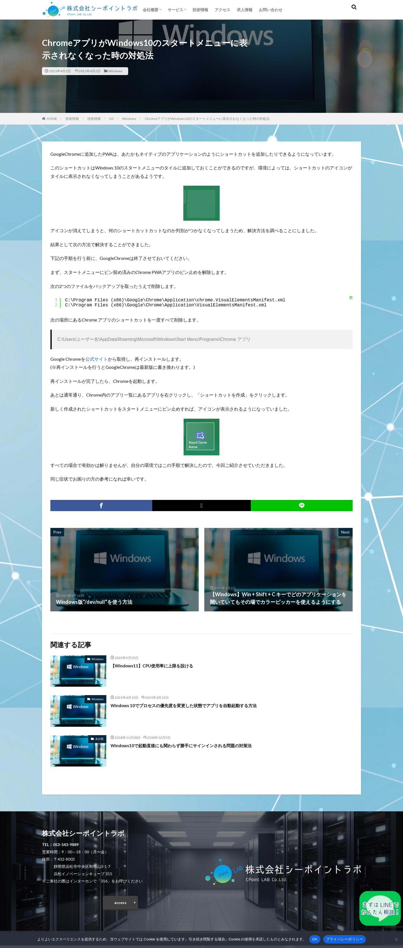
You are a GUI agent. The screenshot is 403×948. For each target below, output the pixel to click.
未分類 (99, 738)
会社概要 (150, 9)
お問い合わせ (270, 9)
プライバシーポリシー (344, 939)
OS (111, 119)
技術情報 (200, 9)
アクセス (222, 9)
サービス (175, 9)
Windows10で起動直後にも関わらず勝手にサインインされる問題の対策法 (195, 745)
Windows (115, 71)
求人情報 (244, 9)
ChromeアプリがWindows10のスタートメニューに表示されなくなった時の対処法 (207, 119)
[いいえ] (396, 939)
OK (314, 939)
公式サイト (96, 359)
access (120, 904)
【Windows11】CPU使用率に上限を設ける (159, 665)
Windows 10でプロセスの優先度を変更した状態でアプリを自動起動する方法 (198, 705)
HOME (52, 119)
